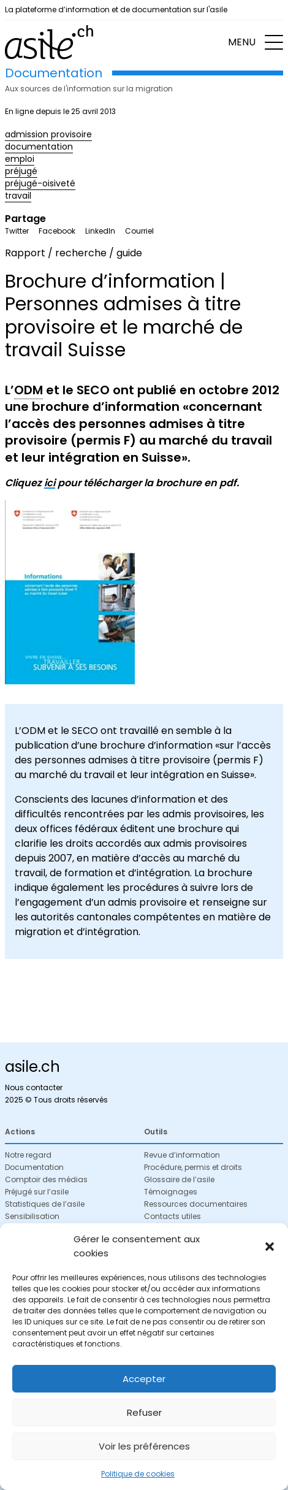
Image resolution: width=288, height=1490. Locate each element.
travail (18, 195)
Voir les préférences (144, 1446)
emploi (19, 159)
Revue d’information (182, 1155)
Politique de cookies (138, 1474)
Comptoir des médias (46, 1179)
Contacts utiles (172, 1216)
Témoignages (170, 1191)
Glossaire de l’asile (179, 1179)
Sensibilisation (32, 1216)
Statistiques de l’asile (45, 1204)
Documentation (34, 1167)
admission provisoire (48, 134)
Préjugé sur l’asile (37, 1191)
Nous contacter (34, 1087)
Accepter (144, 1378)
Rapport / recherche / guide (73, 253)
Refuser (144, 1412)
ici (49, 483)
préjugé (21, 171)
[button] (269, 1246)
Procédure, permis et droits (193, 1167)
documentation (39, 146)
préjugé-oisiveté (40, 183)
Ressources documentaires (196, 1204)
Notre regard (28, 1155)
